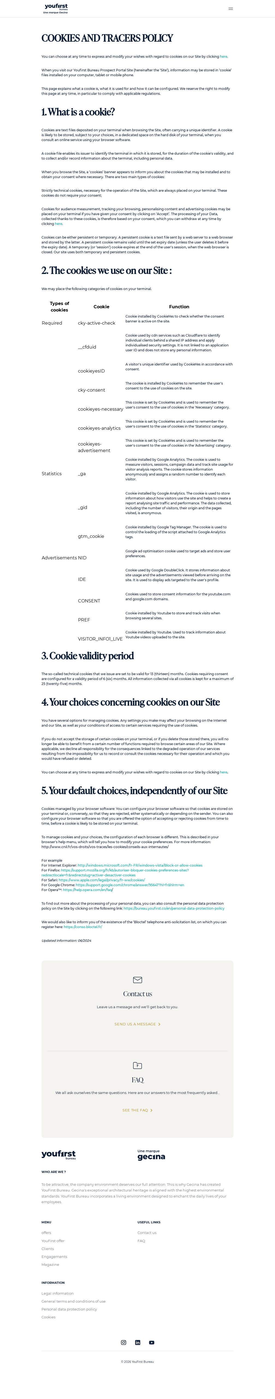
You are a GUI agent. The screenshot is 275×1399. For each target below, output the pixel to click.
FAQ (141, 1241)
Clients (47, 1248)
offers (46, 1232)
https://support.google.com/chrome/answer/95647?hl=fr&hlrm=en (130, 885)
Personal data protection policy (69, 1309)
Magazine (50, 1264)
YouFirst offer (52, 1241)
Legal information (57, 1293)
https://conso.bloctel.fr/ (83, 927)
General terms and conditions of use (73, 1301)
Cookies (48, 1317)
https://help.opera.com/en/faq (87, 890)
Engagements (54, 1256)
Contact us (147, 1232)
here (223, 56)
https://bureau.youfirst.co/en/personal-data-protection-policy (174, 908)
